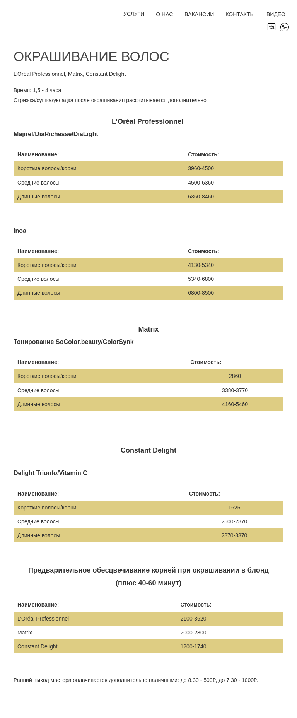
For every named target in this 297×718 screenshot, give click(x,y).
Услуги (133, 14)
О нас (164, 14)
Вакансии (199, 14)
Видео (275, 14)
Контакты (240, 14)
